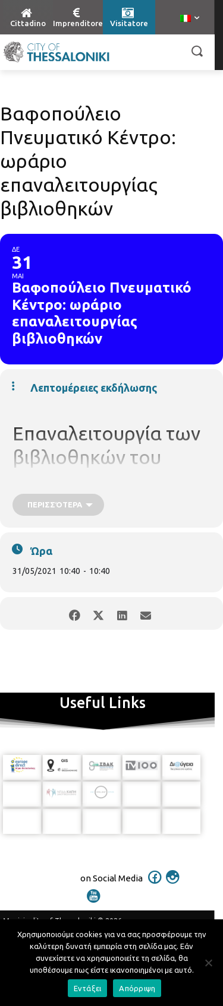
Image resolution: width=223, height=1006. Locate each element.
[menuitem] (189, 19)
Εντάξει (88, 988)
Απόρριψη (137, 988)
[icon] (155, 884)
